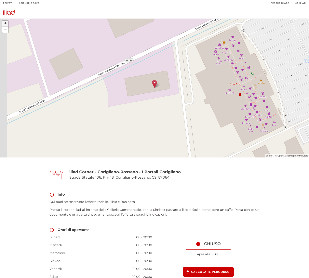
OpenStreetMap (286, 155)
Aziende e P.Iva (29, 3)
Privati (8, 3)
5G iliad (300, 3)
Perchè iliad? (280, 3)
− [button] (5, 30)
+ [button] (5, 24)
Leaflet (269, 155)
